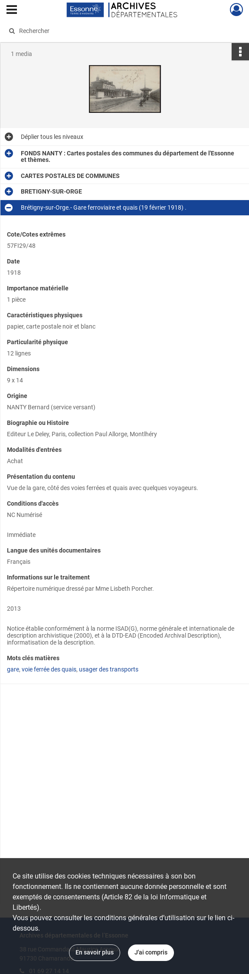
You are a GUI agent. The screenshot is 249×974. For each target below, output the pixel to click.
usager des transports (108, 669)
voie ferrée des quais (49, 669)
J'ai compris (150, 952)
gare (13, 669)
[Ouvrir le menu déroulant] (12, 10)
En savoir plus (94, 952)
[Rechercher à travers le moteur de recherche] (117, 31)
